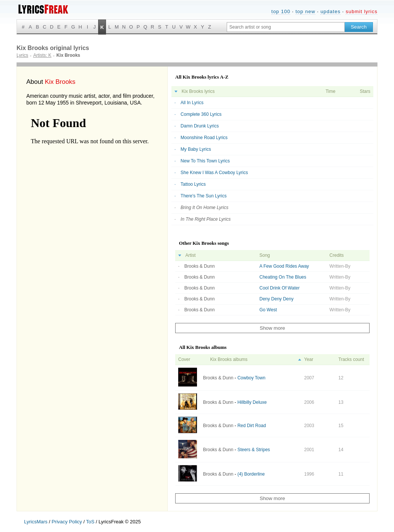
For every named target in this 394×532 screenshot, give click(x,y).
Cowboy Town (251, 377)
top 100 (280, 11)
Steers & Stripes (253, 449)
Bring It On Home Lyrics (204, 207)
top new (305, 11)
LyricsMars (35, 521)
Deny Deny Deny (276, 299)
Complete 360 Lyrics (200, 114)
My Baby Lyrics (195, 149)
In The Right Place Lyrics (205, 219)
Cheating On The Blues (282, 277)
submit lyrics (361, 11)
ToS (90, 521)
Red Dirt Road (251, 425)
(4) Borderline (251, 474)
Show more (272, 328)
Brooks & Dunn (199, 266)
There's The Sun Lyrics (203, 196)
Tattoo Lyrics (193, 184)
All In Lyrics (191, 102)
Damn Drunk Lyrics (199, 126)
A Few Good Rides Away (284, 266)
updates (330, 11)
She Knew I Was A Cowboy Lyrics (214, 172)
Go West (268, 309)
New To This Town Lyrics (205, 161)
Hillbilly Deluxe (252, 402)
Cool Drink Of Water (279, 288)
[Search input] (286, 27)
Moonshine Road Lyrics (203, 137)
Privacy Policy (67, 521)
